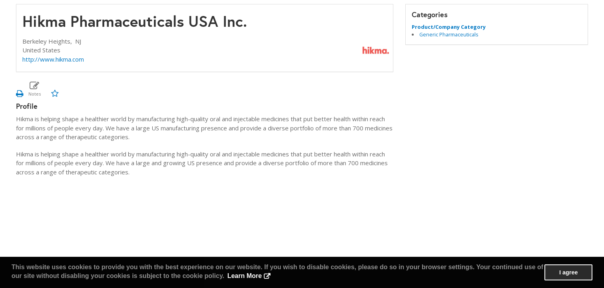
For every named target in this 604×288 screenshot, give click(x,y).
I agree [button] (568, 272)
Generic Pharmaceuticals (448, 34)
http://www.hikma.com (53, 59)
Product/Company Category (449, 26)
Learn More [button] (244, 275)
